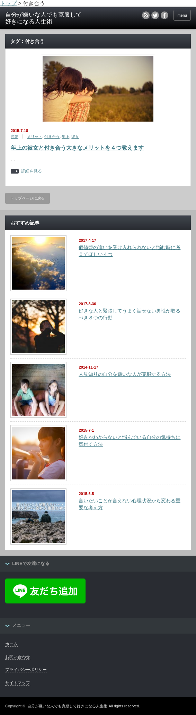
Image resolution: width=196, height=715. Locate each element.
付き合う (52, 136)
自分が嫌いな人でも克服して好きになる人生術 (67, 706)
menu (182, 15)
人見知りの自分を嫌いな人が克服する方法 (125, 374)
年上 (65, 136)
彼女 (75, 136)
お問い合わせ (17, 656)
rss (146, 15)
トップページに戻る (27, 198)
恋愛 (14, 136)
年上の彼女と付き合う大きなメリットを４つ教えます (77, 148)
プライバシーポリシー (26, 669)
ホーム (11, 644)
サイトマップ (17, 682)
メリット (34, 136)
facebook (164, 15)
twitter (155, 15)
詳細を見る (31, 171)
